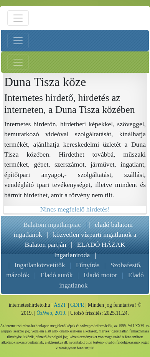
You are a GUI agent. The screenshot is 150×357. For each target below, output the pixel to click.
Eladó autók (56, 275)
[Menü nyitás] (18, 18)
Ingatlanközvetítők (40, 265)
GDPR (77, 305)
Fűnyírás (88, 265)
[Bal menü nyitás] (18, 40)
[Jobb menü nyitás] (18, 62)
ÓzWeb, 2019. (51, 313)
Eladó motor (100, 275)
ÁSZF (60, 305)
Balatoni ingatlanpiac (52, 224)
